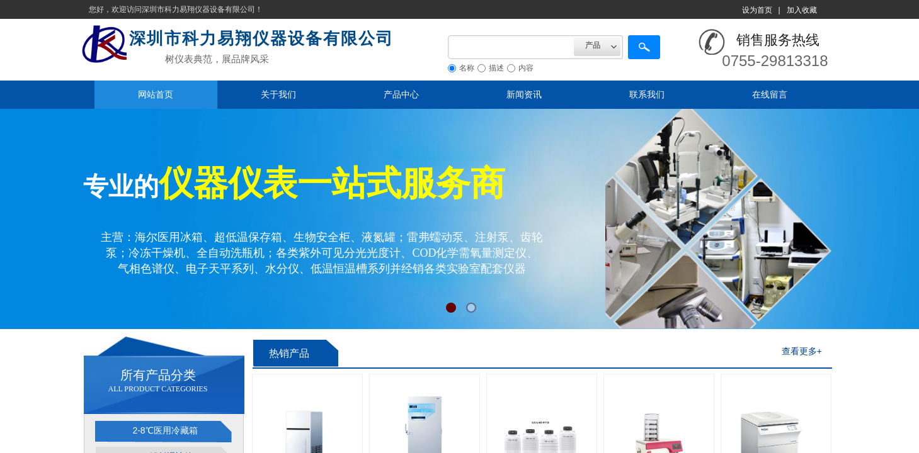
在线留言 (769, 94)
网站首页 (155, 94)
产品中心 (401, 94)
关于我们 (278, 94)
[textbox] (511, 47)
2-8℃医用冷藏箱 (164, 430)
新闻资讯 (524, 94)
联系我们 (647, 94)
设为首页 (757, 10)
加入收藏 (802, 10)
